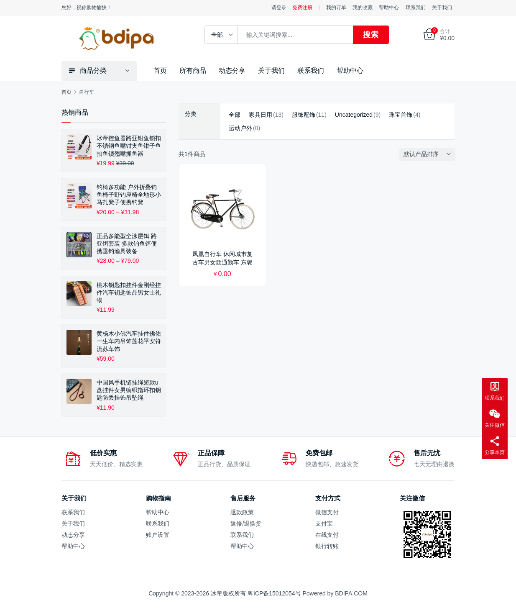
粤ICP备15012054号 (274, 593)
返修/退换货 (245, 523)
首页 (160, 70)
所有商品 (192, 70)
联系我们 (416, 7)
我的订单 (336, 7)
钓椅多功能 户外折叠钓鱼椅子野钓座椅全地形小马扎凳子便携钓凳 (129, 194)
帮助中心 (389, 7)
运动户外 (240, 128)
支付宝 (324, 523)
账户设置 (157, 534)
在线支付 (327, 534)
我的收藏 (363, 7)
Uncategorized (354, 114)
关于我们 (442, 7)
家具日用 (260, 114)
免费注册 (302, 7)
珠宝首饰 (400, 114)
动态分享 (232, 70)
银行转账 (327, 546)
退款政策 (242, 512)
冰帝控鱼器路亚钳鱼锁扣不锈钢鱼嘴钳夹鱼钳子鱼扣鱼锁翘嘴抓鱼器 (129, 145)
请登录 (278, 7)
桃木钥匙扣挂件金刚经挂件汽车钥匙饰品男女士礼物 (129, 292)
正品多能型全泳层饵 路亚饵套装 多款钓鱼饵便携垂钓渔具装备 (127, 243)
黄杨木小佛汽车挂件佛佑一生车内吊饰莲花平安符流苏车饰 (129, 341)
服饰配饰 (303, 114)
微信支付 (327, 512)
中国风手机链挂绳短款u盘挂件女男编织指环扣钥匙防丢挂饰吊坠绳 (129, 390)
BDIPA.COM (351, 593)
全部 (234, 114)
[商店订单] (429, 154)
